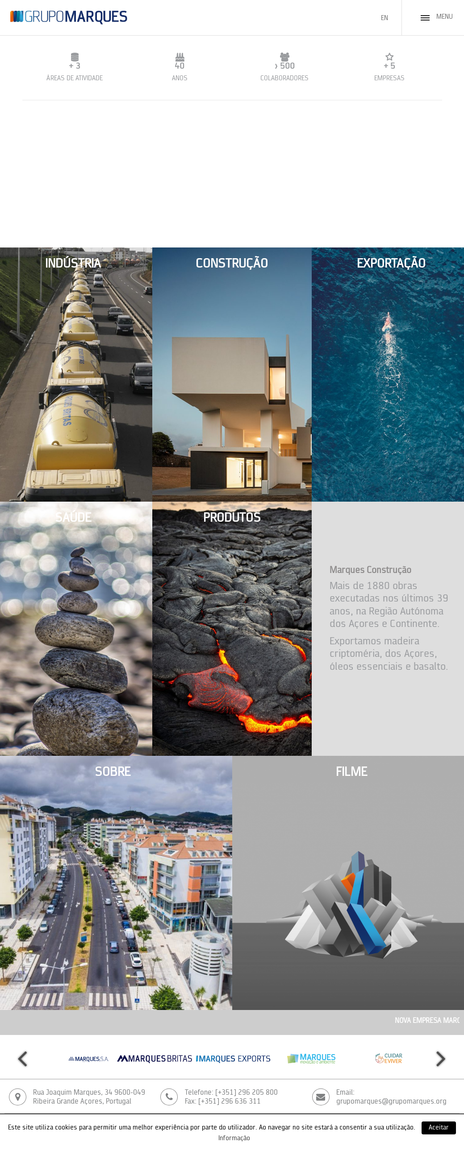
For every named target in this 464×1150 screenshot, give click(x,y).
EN (384, 18)
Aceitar (439, 1128)
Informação (234, 1139)
